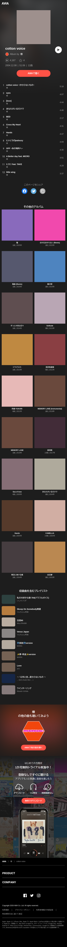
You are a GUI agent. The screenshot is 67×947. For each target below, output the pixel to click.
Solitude (50, 326)
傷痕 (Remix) (17, 284)
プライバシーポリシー (22, 910)
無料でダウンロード (33, 801)
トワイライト (17, 367)
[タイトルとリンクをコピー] (42, 191)
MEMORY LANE (17, 450)
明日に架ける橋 (17, 575)
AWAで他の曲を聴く (33, 747)
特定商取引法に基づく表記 (12, 914)
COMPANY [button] (9, 882)
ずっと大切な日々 (17, 326)
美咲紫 (49, 450)
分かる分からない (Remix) (50, 243)
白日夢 (49, 575)
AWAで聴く (33, 73)
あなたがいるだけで (49, 492)
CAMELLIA (49, 533)
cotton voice (20, 861)
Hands (17, 533)
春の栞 (49, 284)
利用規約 (5, 910)
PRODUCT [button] (8, 873)
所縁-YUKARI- (17, 409)
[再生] (58, 49)
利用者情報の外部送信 (44, 910)
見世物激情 (50, 367)
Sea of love (17, 492)
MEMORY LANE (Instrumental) (50, 409)
